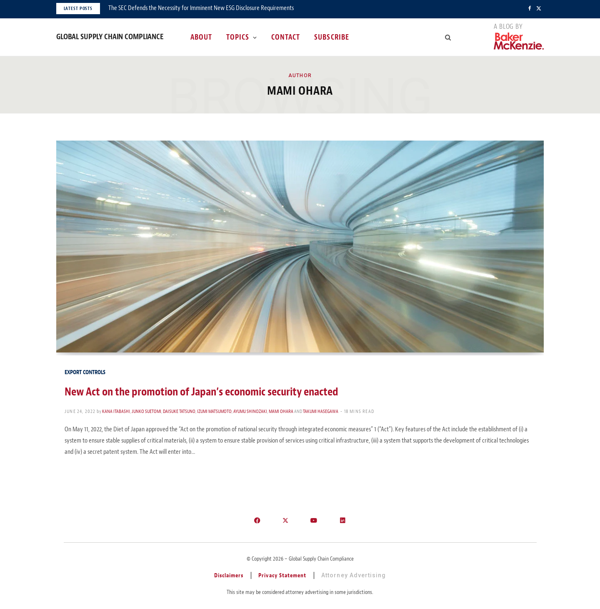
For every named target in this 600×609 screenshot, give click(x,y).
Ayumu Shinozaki (250, 411)
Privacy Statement (282, 575)
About (201, 37)
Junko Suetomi (146, 411)
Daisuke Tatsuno (179, 411)
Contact (285, 37)
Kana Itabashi (116, 411)
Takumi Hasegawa (320, 411)
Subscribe (331, 37)
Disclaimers (229, 575)
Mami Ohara (281, 411)
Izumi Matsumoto (214, 411)
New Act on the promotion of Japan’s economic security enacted (201, 392)
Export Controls (85, 372)
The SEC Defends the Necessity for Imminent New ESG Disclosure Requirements (201, 8)
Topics (237, 37)
